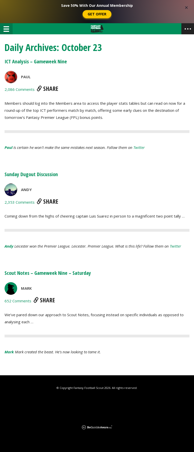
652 (18, 300)
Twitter (139, 147)
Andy (26, 189)
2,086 (20, 89)
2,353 (20, 202)
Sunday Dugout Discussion (31, 174)
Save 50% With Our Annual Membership (97, 5)
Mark (26, 288)
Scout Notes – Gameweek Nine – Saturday (48, 273)
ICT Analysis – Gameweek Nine (36, 61)
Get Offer (97, 14)
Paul (26, 76)
